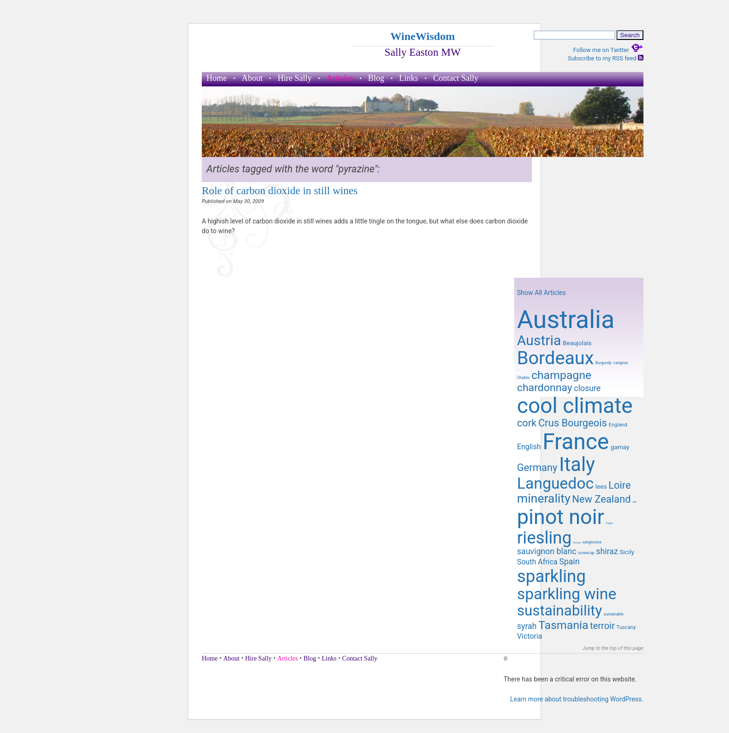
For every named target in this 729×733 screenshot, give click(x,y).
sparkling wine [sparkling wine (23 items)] (566, 594)
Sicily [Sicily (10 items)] (627, 552)
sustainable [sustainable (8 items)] (613, 614)
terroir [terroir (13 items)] (602, 625)
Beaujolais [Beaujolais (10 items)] (577, 343)
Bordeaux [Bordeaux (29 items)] (555, 358)
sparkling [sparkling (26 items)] (551, 576)
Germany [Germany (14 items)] (537, 467)
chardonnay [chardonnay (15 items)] (544, 387)
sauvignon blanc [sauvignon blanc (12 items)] (547, 551)
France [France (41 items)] (576, 442)
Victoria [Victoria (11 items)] (529, 636)
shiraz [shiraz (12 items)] (607, 551)
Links (408, 78)
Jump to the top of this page (613, 648)
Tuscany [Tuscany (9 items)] (626, 627)
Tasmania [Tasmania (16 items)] (563, 625)
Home (216, 78)
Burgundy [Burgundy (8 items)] (604, 362)
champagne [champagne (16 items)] (561, 375)
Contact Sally (456, 78)
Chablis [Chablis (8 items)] (523, 377)
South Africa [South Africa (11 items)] (537, 561)
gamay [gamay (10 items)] (619, 447)
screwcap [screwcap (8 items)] (586, 552)
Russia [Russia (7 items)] (577, 542)
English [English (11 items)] (529, 446)
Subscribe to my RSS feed (605, 58)
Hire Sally (295, 78)
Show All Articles (541, 292)
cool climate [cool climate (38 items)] (575, 405)
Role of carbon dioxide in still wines (280, 190)
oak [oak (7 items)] (634, 501)
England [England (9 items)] (618, 425)
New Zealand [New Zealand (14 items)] (601, 499)
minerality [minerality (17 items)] (543, 498)
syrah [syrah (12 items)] (527, 626)
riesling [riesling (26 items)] (544, 538)
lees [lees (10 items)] (601, 486)
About (252, 78)
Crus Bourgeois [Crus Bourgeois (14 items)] (572, 423)
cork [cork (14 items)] (527, 423)
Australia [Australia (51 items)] (566, 319)
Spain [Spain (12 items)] (569, 561)
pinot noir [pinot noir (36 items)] (560, 517)
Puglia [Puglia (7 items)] (609, 523)
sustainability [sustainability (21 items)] (559, 610)
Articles (340, 78)
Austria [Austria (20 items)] (539, 340)
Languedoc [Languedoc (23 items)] (555, 483)
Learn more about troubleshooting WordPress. (576, 699)
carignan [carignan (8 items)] (620, 362)
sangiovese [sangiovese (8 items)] (592, 542)
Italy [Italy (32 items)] (577, 464)
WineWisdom (422, 36)
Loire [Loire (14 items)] (620, 485)
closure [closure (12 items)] (587, 388)
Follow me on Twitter (608, 49)
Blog (376, 78)
